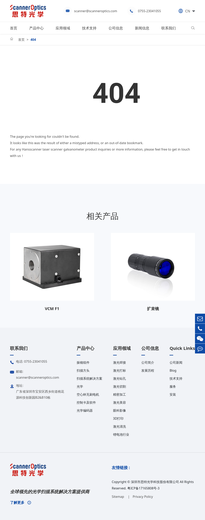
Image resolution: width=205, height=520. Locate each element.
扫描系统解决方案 (89, 378)
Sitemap (118, 496)
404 (33, 39)
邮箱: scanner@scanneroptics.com (34, 374)
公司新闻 (176, 362)
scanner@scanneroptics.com (95, 11)
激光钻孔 (119, 378)
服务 (173, 386)
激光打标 (119, 370)
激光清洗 (119, 426)
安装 (173, 394)
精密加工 (119, 394)
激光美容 (119, 402)
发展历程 (147, 370)
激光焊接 (119, 362)
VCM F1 (52, 308)
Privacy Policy (143, 496)
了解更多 (20, 502)
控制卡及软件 (86, 402)
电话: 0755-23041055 (28, 362)
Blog (173, 370)
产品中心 (36, 28)
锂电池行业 (121, 434)
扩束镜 (153, 308)
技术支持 (89, 28)
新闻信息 (142, 28)
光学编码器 (85, 410)
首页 (13, 28)
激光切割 (119, 386)
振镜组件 (83, 362)
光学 (80, 386)
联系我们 (168, 28)
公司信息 (116, 28)
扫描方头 (83, 370)
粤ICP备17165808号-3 (143, 488)
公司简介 (147, 362)
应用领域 (63, 28)
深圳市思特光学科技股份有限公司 (155, 482)
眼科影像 (119, 410)
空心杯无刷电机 (88, 394)
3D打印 (118, 418)
